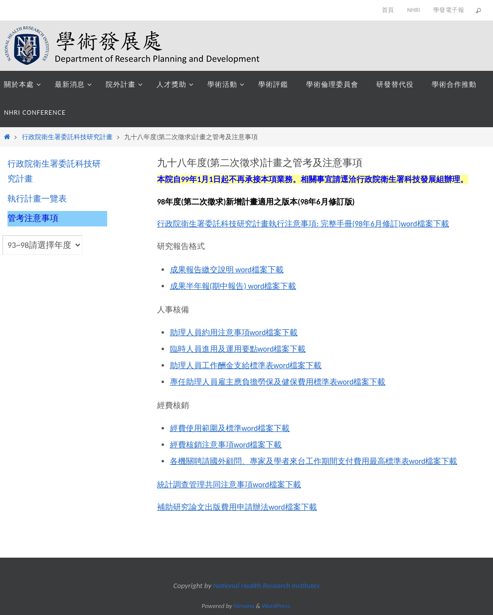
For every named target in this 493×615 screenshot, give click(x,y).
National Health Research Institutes (266, 585)
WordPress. (277, 606)
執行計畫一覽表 (37, 199)
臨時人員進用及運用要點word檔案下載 (238, 349)
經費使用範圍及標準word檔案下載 (230, 428)
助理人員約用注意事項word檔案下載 (234, 332)
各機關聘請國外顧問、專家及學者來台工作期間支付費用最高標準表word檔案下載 (314, 461)
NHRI (413, 9)
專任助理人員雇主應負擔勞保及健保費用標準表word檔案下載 (278, 382)
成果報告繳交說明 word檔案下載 (227, 269)
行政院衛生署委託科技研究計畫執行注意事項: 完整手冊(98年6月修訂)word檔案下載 (303, 223)
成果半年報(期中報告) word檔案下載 (233, 286)
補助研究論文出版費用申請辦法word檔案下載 (237, 507)
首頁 (388, 9)
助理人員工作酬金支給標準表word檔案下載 (246, 365)
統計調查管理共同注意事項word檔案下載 (229, 484)
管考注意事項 (32, 218)
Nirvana (244, 606)
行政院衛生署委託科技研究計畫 (67, 137)
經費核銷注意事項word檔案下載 (226, 444)
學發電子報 (448, 9)
